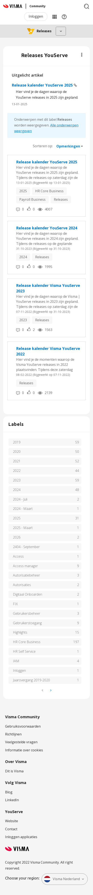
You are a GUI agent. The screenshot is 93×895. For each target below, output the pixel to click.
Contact (11, 829)
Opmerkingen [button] (68, 146)
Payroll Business (32, 199)
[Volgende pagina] (50, 690)
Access (18, 556)
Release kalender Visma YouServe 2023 (48, 288)
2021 (17, 461)
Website (11, 821)
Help (64, 16)
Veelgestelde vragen (21, 742)
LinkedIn (12, 800)
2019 (17, 442)
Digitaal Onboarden (27, 594)
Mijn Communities (54, 16)
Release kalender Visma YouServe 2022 (48, 351)
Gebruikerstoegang (27, 623)
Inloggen (36, 16)
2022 (17, 470)
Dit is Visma (14, 771)
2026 (17, 537)
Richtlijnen (13, 734)
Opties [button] (82, 55)
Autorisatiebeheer (26, 575)
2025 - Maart (23, 527)
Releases (61, 199)
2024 (23, 257)
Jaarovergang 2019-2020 (31, 680)
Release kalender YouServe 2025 (43, 85)
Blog (8, 792)
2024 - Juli (20, 499)
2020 (17, 451)
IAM (16, 661)
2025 (23, 191)
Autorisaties (22, 584)
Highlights (20, 632)
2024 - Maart (23, 508)
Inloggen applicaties (21, 837)
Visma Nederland (62, 879)
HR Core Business (49, 191)
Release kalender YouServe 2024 (46, 227)
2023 (23, 320)
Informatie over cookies (24, 750)
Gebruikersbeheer (26, 613)
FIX (15, 604)
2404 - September (26, 546)
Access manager (25, 566)
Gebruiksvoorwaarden (23, 726)
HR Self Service (24, 651)
